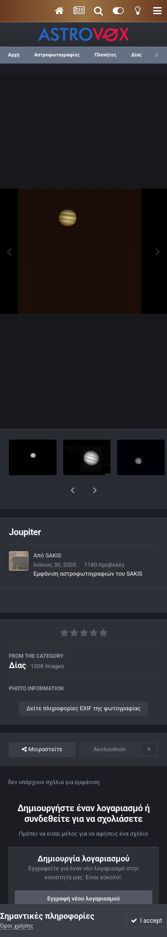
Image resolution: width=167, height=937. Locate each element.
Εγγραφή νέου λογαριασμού (83, 875)
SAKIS (53, 532)
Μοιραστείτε (42, 726)
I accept (146, 920)
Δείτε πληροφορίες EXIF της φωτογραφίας (83, 685)
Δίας (17, 642)
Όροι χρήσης (16, 925)
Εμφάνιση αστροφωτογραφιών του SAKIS (88, 550)
